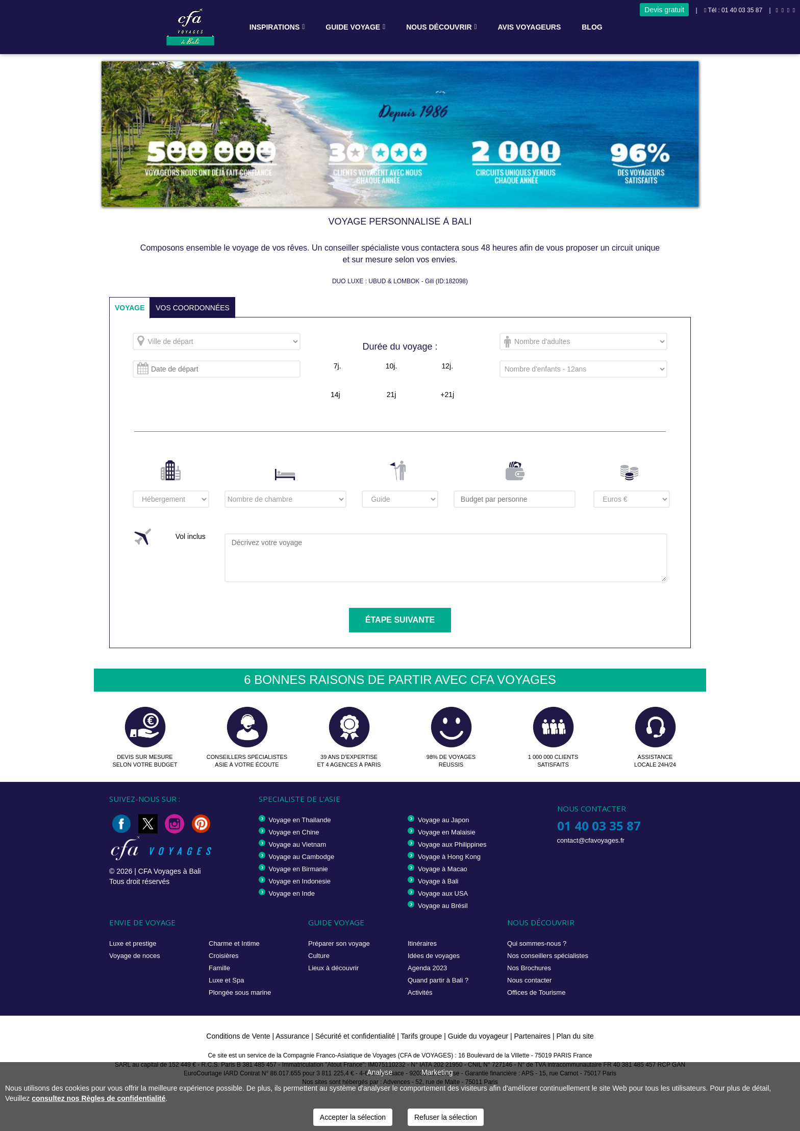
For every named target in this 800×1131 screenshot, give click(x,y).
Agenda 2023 (427, 968)
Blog (592, 27)
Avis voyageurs (529, 27)
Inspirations (274, 27)
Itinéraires (422, 943)
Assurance (293, 1036)
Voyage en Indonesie (300, 881)
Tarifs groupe (421, 1036)
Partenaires (533, 1036)
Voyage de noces (134, 956)
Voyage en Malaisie (447, 832)
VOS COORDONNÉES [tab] (193, 308)
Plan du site (575, 1036)
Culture (319, 956)
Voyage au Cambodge (302, 856)
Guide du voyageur (478, 1036)
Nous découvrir (438, 27)
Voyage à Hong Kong (449, 856)
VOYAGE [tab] (130, 308)
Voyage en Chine (294, 832)
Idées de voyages (434, 956)
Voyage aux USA (443, 893)
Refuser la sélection (445, 1117)
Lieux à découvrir (333, 968)
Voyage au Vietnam (298, 844)
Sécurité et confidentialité (355, 1036)
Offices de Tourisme (536, 992)
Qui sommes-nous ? (536, 943)
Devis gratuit (664, 10)
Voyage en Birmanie (298, 869)
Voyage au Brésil (443, 905)
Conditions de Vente (238, 1036)
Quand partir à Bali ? (438, 980)
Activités (420, 992)
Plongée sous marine (240, 992)
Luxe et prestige (133, 943)
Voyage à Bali (438, 881)
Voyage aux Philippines (452, 844)
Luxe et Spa (226, 980)
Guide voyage (353, 27)
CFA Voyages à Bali (169, 871)
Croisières (224, 956)
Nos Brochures (529, 968)
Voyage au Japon (443, 820)
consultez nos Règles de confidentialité (98, 1098)
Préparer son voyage (339, 943)
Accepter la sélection (353, 1117)
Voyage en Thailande (300, 820)
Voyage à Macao (442, 869)
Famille (219, 968)
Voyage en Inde (292, 893)
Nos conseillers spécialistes (547, 956)
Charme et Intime (234, 943)
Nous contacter (529, 980)
